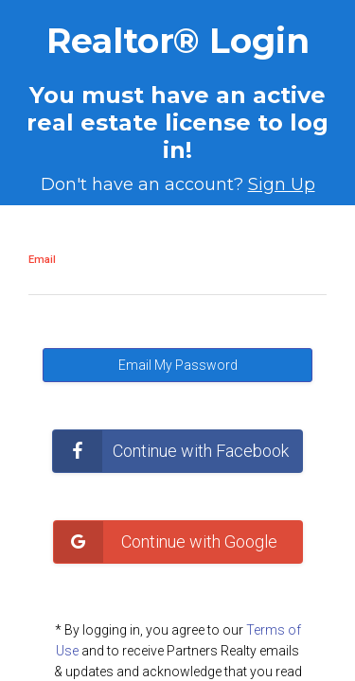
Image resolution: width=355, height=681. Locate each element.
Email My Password (178, 365)
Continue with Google (171, 542)
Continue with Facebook (171, 451)
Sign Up (281, 184)
